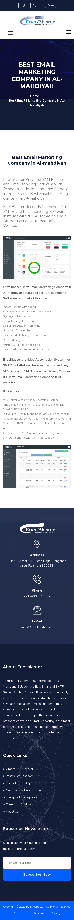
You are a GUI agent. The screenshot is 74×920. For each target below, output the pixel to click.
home (34, 96)
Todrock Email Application (23, 783)
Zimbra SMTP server (19, 769)
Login (23, 5)
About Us (12, 812)
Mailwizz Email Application (23, 790)
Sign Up (37, 5)
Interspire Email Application (24, 797)
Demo (50, 5)
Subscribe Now (37, 874)
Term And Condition (19, 804)
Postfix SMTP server (19, 776)
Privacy (55, 913)
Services (38, 913)
